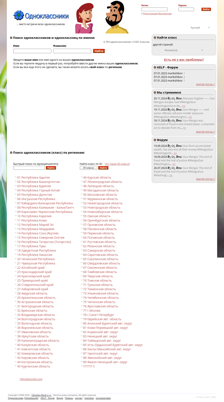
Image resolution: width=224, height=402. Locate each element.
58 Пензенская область (100, 229)
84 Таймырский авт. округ (102, 340)
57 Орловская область (99, 225)
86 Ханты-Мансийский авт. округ (107, 349)
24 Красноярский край (33, 276)
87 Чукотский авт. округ (100, 353)
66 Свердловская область (101, 263)
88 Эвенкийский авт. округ (102, 358)
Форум (59, 398)
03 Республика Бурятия (34, 186)
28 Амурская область (32, 293)
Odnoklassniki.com (31, 379)
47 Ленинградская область (102, 182)
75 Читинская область (99, 302)
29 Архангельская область (36, 298)
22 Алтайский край (31, 267)
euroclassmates (103, 398)
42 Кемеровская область (35, 353)
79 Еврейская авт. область (102, 319)
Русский (195, 27)
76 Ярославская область (100, 306)
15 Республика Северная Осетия (40, 237)
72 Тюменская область (99, 289)
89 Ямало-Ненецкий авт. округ (105, 362)
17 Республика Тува (31, 246)
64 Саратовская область (100, 255)
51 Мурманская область (100, 199)
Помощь (69, 398)
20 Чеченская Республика (35, 259)
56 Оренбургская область (101, 220)
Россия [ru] (171, 50)
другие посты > (205, 84)
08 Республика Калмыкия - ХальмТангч (45, 207)
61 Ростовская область (99, 242)
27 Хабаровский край (32, 289)
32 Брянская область (32, 310)
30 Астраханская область (35, 302)
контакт (79, 398)
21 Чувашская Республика (36, 263)
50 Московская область (100, 195)
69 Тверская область (98, 276)
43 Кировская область (33, 358)
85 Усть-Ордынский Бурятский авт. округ (113, 345)
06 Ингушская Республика (36, 199)
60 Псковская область (99, 237)
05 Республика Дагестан (34, 195)
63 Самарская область (99, 250)
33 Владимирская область (36, 315)
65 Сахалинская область (100, 259)
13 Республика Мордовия (35, 229)
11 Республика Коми (32, 220)
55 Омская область (97, 216)
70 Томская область (97, 280)
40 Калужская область (33, 345)
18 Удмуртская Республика (36, 250)
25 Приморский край (32, 280)
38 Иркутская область (33, 336)
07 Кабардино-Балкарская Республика (45, 203)
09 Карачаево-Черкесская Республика (44, 212)
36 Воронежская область (35, 328)
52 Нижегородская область (103, 203)
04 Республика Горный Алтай (38, 190)
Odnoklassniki (31, 398)
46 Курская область (97, 177)
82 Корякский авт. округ (100, 332)
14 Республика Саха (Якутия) (37, 233)
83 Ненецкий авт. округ (100, 336)
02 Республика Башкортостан (38, 182)
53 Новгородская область (101, 207)
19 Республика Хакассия (34, 255)
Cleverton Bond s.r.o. (41, 395)
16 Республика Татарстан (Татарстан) (44, 242)
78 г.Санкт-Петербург (98, 315)
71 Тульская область (98, 285)
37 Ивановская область (34, 332)
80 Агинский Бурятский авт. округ (107, 323)
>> (183, 106)
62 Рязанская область (99, 246)
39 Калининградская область (38, 340)
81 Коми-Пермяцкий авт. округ (105, 328)
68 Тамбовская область (100, 272)
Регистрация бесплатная (157, 13)
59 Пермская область (98, 233)
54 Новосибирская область (103, 212)
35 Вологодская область (34, 323)
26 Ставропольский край (35, 285)
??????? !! (89, 366)
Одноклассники (15, 398)
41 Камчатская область (34, 349)
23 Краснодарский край (34, 272)
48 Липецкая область (98, 186)
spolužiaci (89, 398)
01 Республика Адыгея (33, 177)
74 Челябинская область (101, 298)
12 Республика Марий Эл (35, 225)
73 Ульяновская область (101, 293)
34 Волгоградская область (36, 319)
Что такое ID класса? (117, 164)
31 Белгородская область (35, 306)
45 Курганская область (33, 366)
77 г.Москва (91, 310)
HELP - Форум (47, 398)
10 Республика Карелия (34, 216)
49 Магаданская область (101, 190)
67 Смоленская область (100, 267)
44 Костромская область (34, 362)
